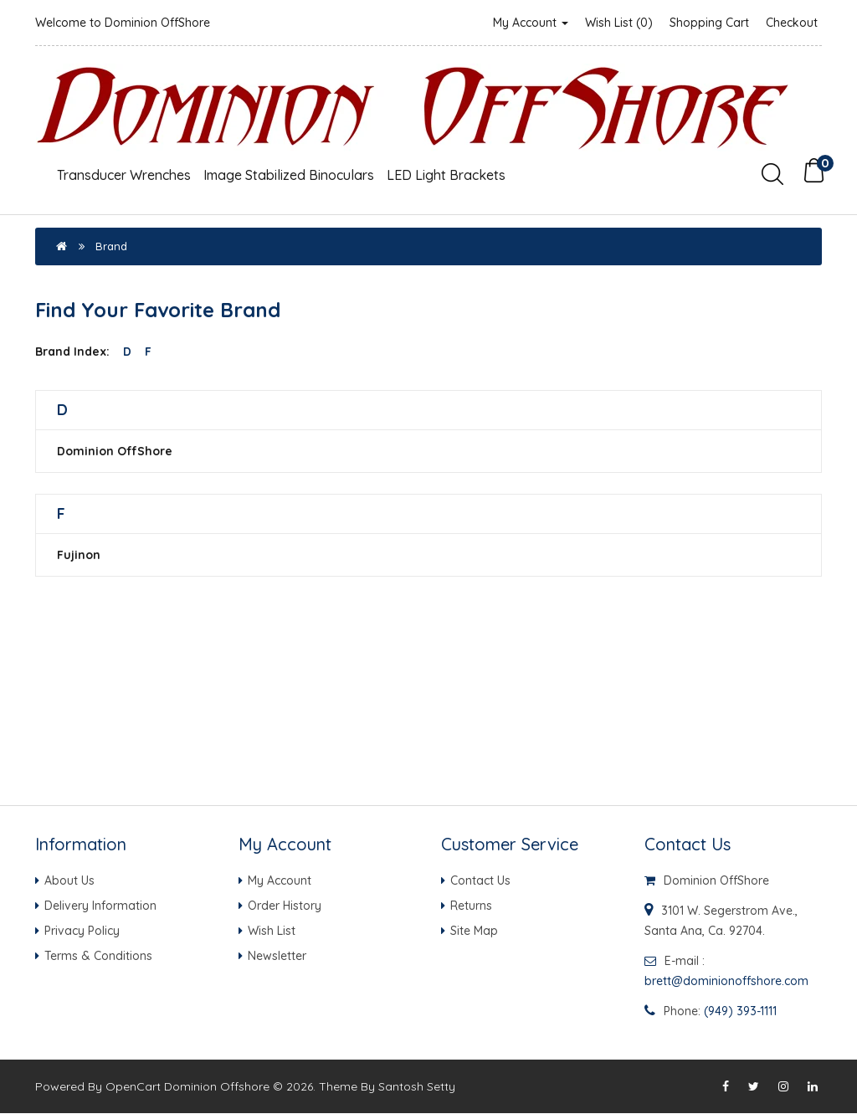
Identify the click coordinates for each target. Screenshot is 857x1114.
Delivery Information (100, 905)
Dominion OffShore (114, 451)
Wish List (271, 930)
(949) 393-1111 (740, 1011)
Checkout (792, 22)
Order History (284, 905)
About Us (69, 880)
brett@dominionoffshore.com (726, 980)
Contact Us (480, 880)
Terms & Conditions (98, 955)
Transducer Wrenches (124, 175)
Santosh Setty (416, 1087)
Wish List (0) (619, 22)
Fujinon (78, 554)
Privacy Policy (82, 930)
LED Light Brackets (446, 175)
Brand (111, 246)
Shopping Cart (709, 22)
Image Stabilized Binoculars (288, 175)
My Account (530, 22)
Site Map (474, 930)
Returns (471, 905)
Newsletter (277, 955)
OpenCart (133, 1087)
